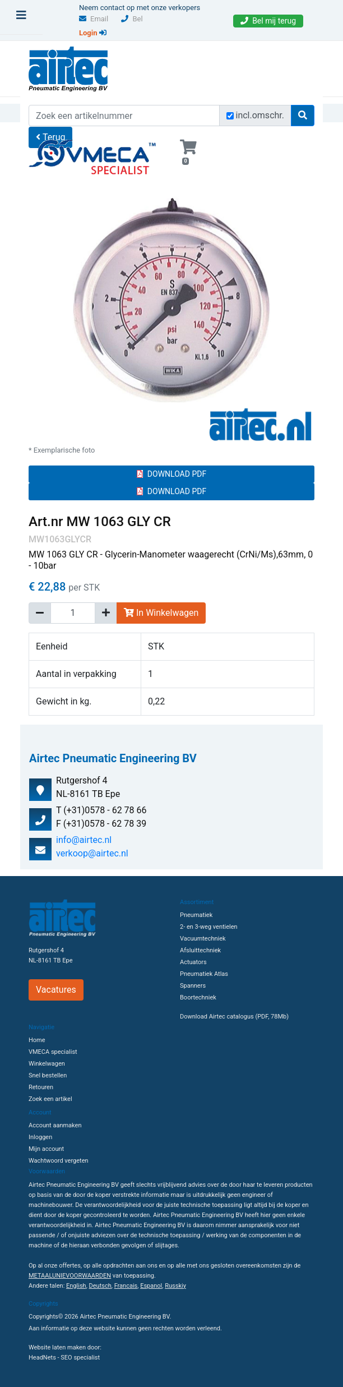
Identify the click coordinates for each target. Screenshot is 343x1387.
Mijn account (46, 1149)
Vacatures (56, 989)
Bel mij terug (268, 20)
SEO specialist (80, 1357)
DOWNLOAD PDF (171, 473)
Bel (131, 19)
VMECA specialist (53, 1052)
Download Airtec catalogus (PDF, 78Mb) (234, 1016)
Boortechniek (198, 997)
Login (92, 33)
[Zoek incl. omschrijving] (230, 115)
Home (37, 1040)
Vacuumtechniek (203, 938)
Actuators (193, 962)
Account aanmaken (55, 1125)
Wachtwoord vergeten (59, 1160)
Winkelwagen (47, 1063)
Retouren (41, 1087)
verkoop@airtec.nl (92, 853)
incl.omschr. (260, 115)
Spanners (193, 985)
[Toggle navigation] (21, 18)
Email (93, 19)
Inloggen (40, 1137)
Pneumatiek (196, 915)
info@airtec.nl (84, 840)
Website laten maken (57, 1347)
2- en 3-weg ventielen (209, 926)
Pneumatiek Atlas (204, 974)
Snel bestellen (48, 1075)
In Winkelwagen (161, 612)
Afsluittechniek (200, 950)
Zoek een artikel (50, 1099)
